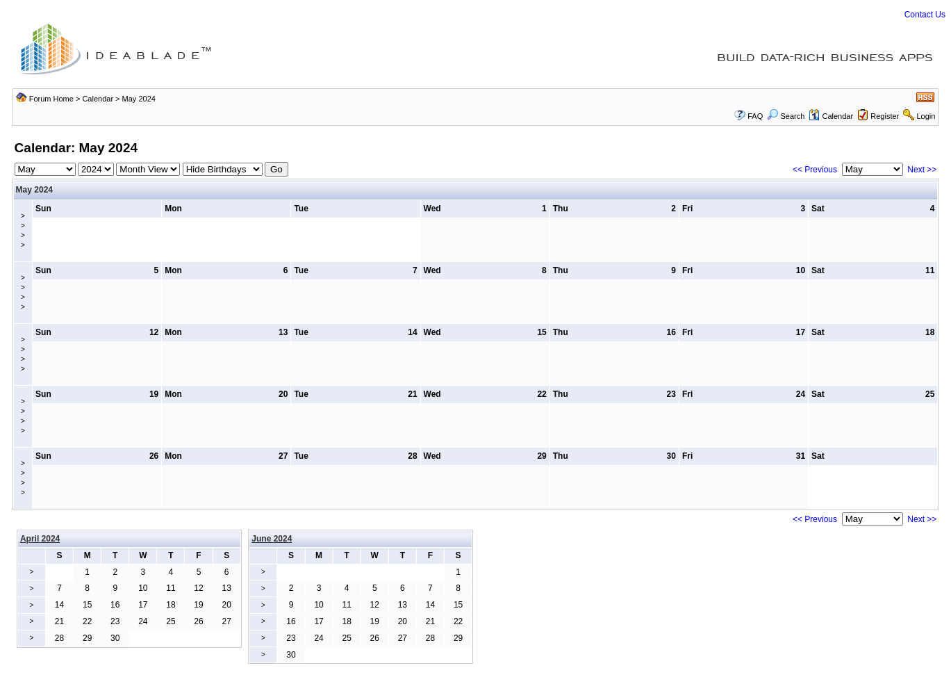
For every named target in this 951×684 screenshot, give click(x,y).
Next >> (921, 169)
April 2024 (40, 539)
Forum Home (51, 99)
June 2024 (271, 539)
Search (785, 116)
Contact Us (924, 14)
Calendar (97, 99)
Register (884, 116)
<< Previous (815, 169)
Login (925, 116)
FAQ (755, 116)
